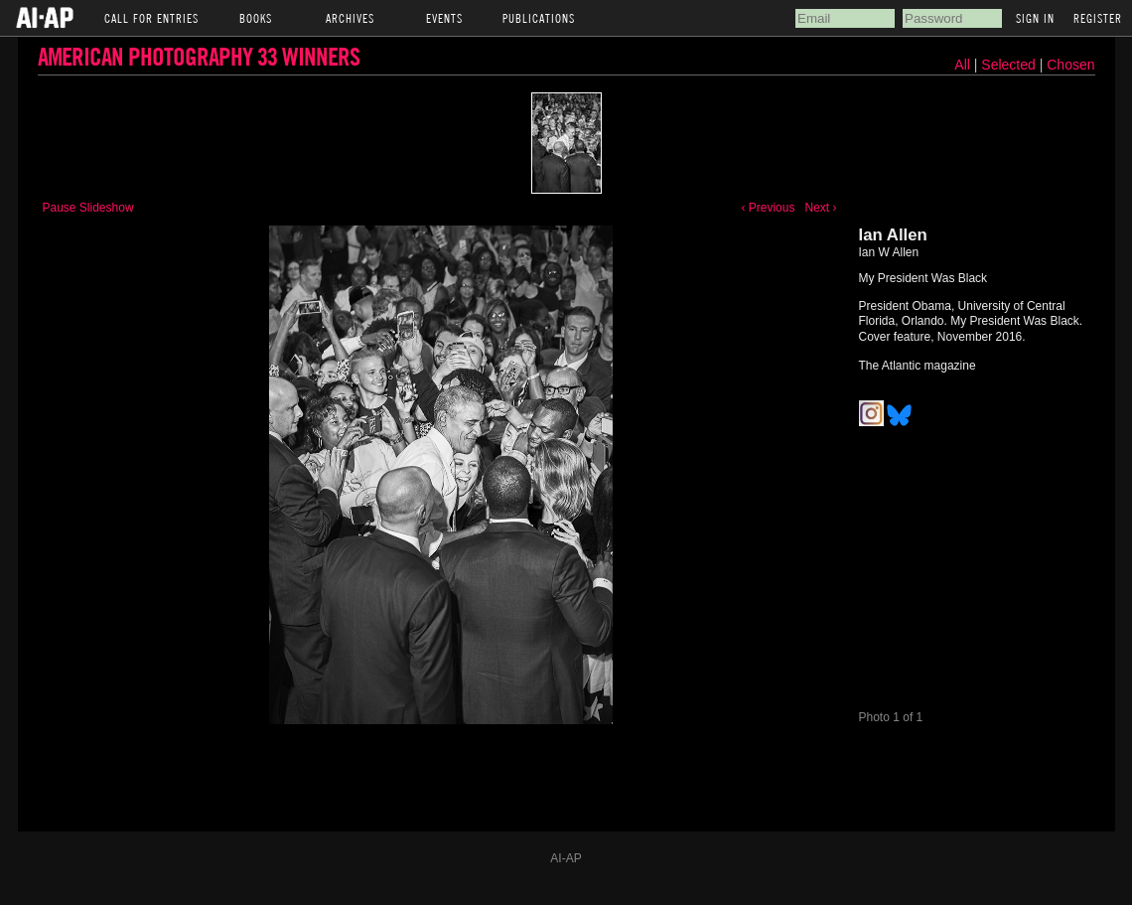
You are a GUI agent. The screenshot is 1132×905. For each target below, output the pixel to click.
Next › (820, 208)
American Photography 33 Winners (198, 56)
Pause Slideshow (88, 208)
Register (1097, 18)
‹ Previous (767, 208)
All (962, 65)
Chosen (1070, 65)
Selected (1010, 65)
